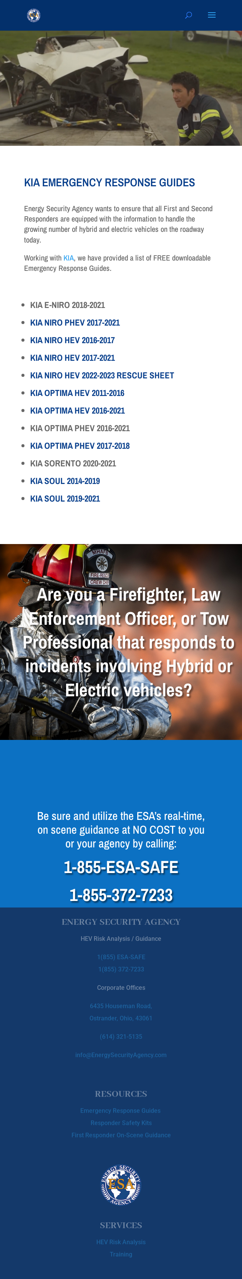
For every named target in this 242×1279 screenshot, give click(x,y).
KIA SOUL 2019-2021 (65, 498)
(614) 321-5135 (121, 1028)
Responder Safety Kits (121, 1119)
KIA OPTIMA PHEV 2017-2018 (80, 445)
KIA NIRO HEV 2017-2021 (72, 357)
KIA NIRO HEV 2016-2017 (72, 340)
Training (121, 1252)
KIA (68, 258)
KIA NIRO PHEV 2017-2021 (75, 322)
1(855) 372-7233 (121, 961)
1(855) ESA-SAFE (121, 948)
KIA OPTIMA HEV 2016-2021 (77, 410)
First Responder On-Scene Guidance (121, 1132)
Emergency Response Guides (121, 1107)
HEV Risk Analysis (121, 1239)
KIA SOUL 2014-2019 (65, 481)
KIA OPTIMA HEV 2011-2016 (77, 393)
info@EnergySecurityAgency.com (121, 1046)
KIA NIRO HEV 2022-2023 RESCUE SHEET (102, 375)
